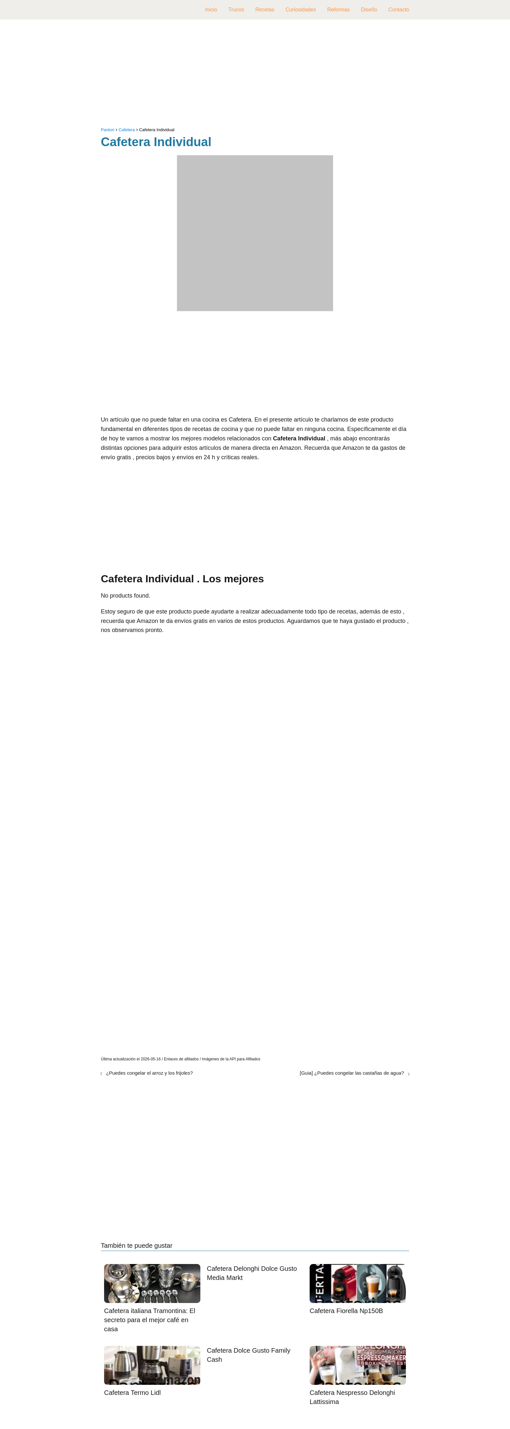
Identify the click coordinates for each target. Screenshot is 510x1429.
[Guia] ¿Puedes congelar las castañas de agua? (352, 1073)
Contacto (398, 9)
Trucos (236, 9)
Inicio (211, 9)
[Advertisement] (255, 74)
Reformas (338, 9)
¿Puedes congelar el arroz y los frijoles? (149, 1073)
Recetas (265, 9)
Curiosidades (301, 9)
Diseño (369, 9)
